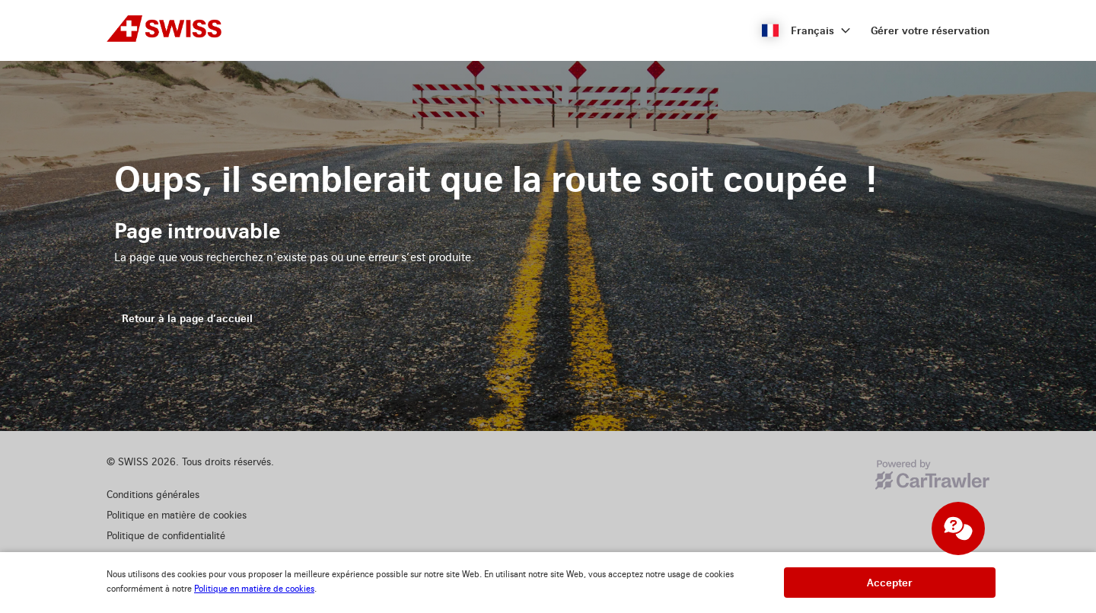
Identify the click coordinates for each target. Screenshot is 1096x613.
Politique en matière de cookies (254, 589)
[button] (806, 30)
